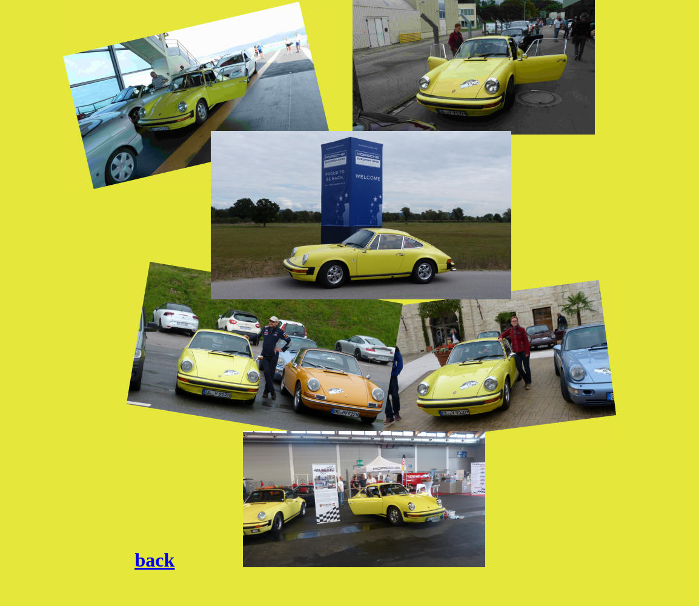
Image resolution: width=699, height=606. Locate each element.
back (155, 560)
